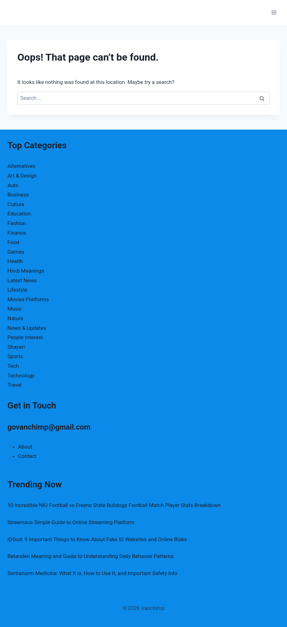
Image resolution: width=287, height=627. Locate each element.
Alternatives (21, 166)
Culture (15, 204)
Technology (20, 375)
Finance (16, 233)
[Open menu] (274, 12)
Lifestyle (17, 290)
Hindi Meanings (25, 271)
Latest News (22, 280)
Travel (14, 385)
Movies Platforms (28, 299)
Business (18, 194)
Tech (13, 366)
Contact (27, 456)
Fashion (16, 223)
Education (19, 213)
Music (14, 309)
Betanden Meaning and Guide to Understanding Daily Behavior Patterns (90, 556)
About (25, 447)
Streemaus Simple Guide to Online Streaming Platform (70, 522)
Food (13, 242)
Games (15, 252)
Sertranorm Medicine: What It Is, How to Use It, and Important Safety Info (92, 573)
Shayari (16, 347)
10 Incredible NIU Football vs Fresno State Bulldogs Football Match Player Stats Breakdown (114, 505)
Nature (15, 318)
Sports (15, 356)
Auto (12, 185)
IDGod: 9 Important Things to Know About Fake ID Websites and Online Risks (97, 539)
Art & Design (22, 176)
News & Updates (26, 328)
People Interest (25, 337)
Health (15, 261)
